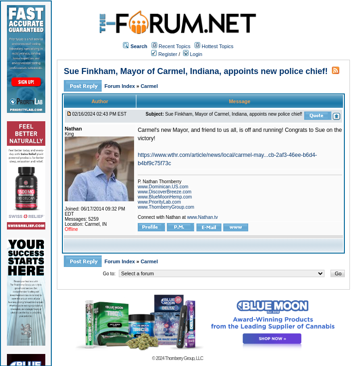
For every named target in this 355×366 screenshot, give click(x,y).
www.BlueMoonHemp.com (165, 196)
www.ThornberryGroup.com (166, 207)
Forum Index (120, 86)
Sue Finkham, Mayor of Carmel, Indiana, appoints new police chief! (196, 71)
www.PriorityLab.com (159, 202)
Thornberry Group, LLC (184, 358)
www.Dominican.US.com (163, 186)
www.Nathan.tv (202, 217)
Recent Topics (174, 46)
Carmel (149, 86)
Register (164, 54)
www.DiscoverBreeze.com (164, 191)
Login (192, 54)
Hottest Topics (217, 46)
